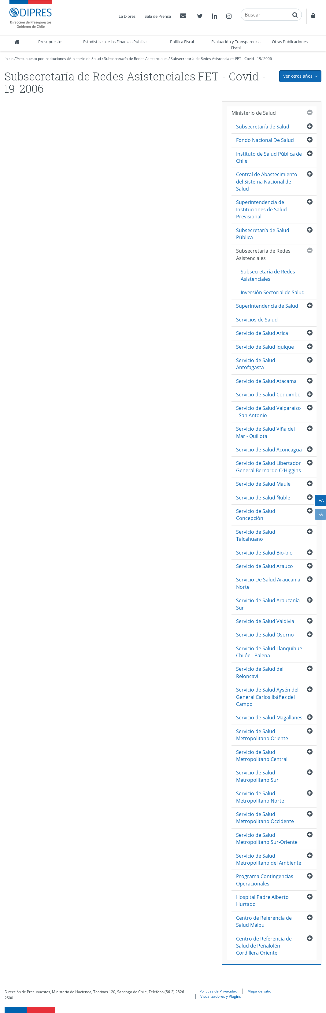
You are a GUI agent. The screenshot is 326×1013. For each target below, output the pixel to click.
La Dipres (127, 16)
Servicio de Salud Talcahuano (255, 535)
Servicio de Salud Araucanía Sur (268, 604)
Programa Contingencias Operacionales (264, 880)
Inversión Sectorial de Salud (273, 292)
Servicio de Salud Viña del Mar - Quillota (265, 432)
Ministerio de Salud (84, 58)
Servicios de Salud (257, 319)
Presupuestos (50, 41)
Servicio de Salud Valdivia (265, 621)
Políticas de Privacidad (218, 991)
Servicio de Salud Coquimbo (268, 394)
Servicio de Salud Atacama (266, 381)
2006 (267, 58)
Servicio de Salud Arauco (264, 566)
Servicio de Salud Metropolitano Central (261, 756)
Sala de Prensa (158, 16)
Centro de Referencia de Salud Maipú (264, 921)
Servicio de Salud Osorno (265, 634)
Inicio (9, 58)
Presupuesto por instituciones (41, 58)
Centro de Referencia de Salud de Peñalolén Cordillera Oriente (264, 945)
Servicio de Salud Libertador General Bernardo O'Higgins (268, 466)
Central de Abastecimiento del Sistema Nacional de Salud (266, 181)
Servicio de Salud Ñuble (263, 497)
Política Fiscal (182, 41)
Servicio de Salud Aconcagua (269, 449)
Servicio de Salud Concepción (255, 514)
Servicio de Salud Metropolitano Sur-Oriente (267, 838)
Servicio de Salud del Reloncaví (259, 672)
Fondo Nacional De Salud (265, 140)
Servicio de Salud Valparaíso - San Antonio (268, 411)
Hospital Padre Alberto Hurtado (262, 900)
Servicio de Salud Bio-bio (264, 552)
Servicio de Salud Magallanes (269, 717)
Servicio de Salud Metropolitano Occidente (265, 818)
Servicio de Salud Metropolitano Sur (257, 776)
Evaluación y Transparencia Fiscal (236, 44)
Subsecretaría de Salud (262, 126)
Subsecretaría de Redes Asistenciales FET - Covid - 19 (216, 58)
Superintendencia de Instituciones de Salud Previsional (261, 209)
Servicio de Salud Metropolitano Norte (260, 797)
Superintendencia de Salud (267, 305)
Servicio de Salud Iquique (265, 346)
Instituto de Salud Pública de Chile (269, 157)
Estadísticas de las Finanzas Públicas (115, 41)
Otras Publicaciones (290, 41)
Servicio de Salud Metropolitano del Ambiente (268, 859)
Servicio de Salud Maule (263, 484)
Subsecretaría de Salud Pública (262, 234)
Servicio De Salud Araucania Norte (268, 583)
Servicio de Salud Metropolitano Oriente (262, 735)
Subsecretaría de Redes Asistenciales (136, 58)
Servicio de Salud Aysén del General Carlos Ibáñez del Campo (267, 696)
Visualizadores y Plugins (220, 996)
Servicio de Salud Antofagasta (255, 364)
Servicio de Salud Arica (262, 333)
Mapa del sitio (259, 991)
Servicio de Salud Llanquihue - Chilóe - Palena (270, 652)
